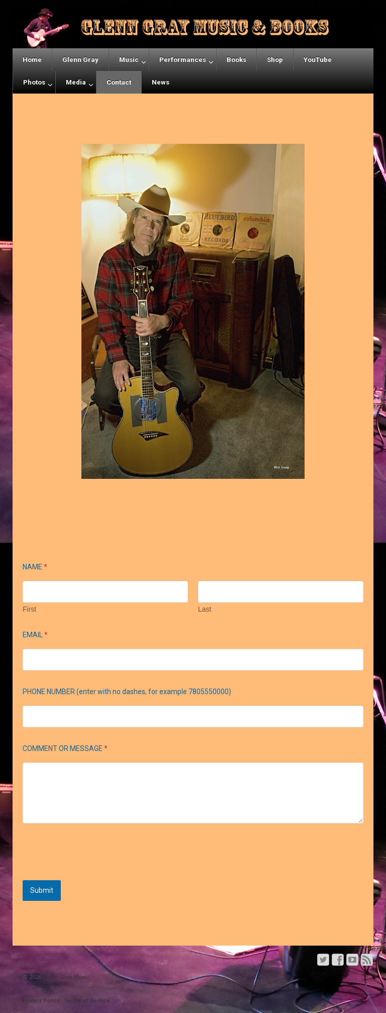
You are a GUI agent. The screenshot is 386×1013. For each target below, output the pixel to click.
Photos (34, 82)
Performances (182, 59)
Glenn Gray (80, 59)
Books (236, 59)
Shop (275, 59)
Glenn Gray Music (65, 977)
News (160, 82)
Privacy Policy (41, 1000)
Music (129, 59)
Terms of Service (87, 1000)
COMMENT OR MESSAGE (65, 748)
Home (32, 59)
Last (204, 609)
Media (76, 82)
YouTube (318, 59)
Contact (119, 82)
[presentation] (99, 873)
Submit (41, 890)
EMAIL (35, 635)
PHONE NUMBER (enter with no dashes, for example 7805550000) (127, 692)
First (29, 609)
